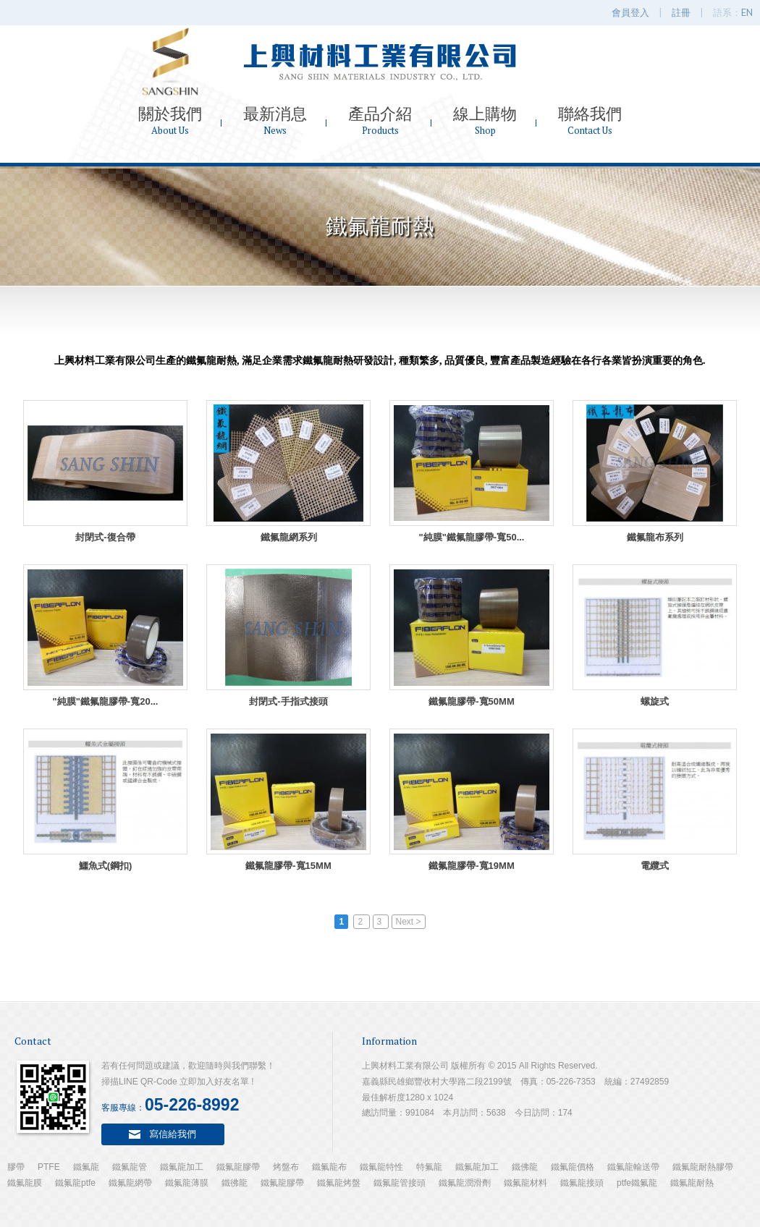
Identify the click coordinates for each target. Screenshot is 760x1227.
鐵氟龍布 (329, 1167)
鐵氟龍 (86, 1167)
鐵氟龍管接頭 (399, 1183)
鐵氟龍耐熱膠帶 (702, 1167)
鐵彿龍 (234, 1183)
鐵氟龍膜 (24, 1183)
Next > (408, 922)
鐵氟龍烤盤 (338, 1183)
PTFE (49, 1167)
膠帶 (16, 1167)
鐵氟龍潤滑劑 (465, 1183)
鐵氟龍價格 (572, 1167)
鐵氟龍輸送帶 (633, 1167)
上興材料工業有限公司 (380, 61)
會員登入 (630, 12)
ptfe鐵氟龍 (637, 1183)
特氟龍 (429, 1167)
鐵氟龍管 (129, 1167)
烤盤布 (286, 1167)
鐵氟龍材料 (525, 1183)
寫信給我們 (172, 1133)
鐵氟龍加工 (181, 1167)
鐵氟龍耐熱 (692, 1183)
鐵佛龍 (525, 1167)
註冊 (681, 12)
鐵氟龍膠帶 (238, 1167)
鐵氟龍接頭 (582, 1183)
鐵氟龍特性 (381, 1167)
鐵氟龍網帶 (130, 1183)
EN (747, 12)
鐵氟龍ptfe (75, 1183)
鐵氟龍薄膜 (186, 1183)
